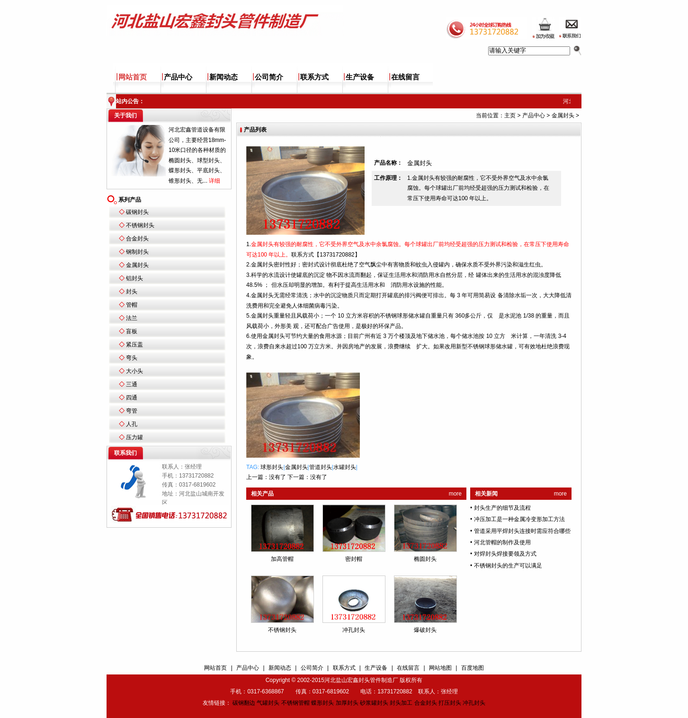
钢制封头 (137, 251)
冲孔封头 (353, 630)
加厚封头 (347, 703)
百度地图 (472, 668)
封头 (131, 291)
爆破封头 (425, 630)
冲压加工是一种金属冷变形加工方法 (519, 519)
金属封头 (137, 265)
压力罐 (134, 437)
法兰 (131, 318)
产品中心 (178, 77)
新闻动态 (223, 77)
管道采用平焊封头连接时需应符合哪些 (522, 531)
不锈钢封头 (140, 225)
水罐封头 (344, 467)
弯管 (131, 411)
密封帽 (353, 559)
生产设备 (360, 77)
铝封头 (134, 278)
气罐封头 (268, 703)
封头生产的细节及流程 (502, 508)
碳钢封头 (137, 212)
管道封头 (320, 467)
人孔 (131, 424)
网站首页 (132, 77)
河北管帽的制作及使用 (502, 542)
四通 (131, 397)
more (455, 493)
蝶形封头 (322, 703)
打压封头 (449, 703)
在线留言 (405, 77)
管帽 (131, 304)
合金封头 (137, 238)
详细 (214, 180)
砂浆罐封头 (374, 703)
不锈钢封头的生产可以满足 (508, 565)
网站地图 (440, 668)
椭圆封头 (425, 559)
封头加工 (401, 703)
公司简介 (269, 77)
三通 (131, 384)
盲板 (131, 331)
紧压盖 (134, 344)
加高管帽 (282, 559)
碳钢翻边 (243, 703)
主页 (510, 115)
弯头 (131, 358)
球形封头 (271, 467)
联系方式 (314, 77)
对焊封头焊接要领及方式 (505, 553)
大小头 (134, 371)
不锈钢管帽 (295, 703)
